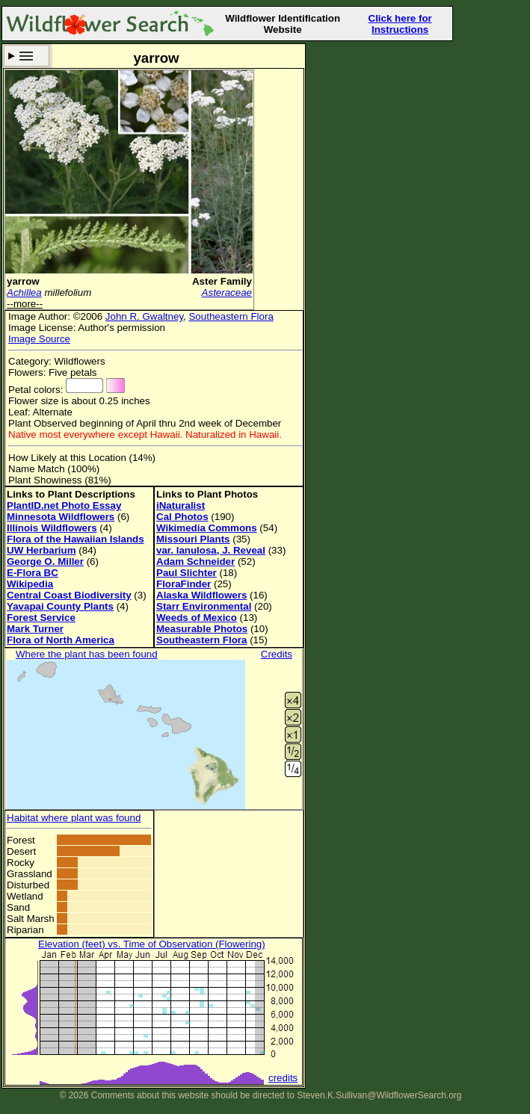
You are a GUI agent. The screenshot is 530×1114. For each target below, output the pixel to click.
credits (283, 1077)
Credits (276, 654)
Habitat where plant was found (74, 817)
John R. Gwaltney (144, 316)
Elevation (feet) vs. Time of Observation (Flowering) (151, 944)
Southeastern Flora (230, 316)
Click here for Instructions (400, 24)
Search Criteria (26, 55)
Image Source (39, 338)
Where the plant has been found (87, 654)
